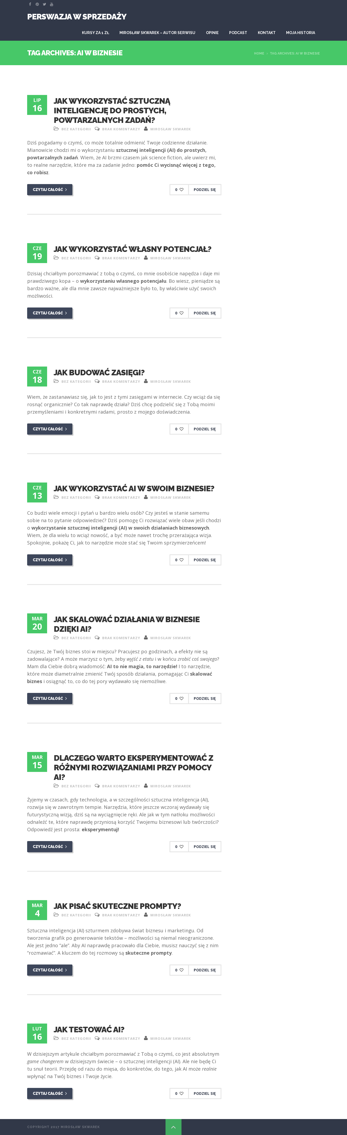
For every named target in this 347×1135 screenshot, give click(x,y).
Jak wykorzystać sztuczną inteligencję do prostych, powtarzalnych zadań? (112, 110)
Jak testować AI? (89, 1029)
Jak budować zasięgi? (99, 372)
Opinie (212, 33)
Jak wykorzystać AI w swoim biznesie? (134, 488)
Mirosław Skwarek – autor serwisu (157, 33)
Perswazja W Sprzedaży (76, 16)
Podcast (238, 33)
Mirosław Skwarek (170, 129)
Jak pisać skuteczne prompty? (117, 906)
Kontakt (267, 33)
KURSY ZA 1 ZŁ (95, 33)
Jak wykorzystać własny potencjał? (132, 249)
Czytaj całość (50, 189)
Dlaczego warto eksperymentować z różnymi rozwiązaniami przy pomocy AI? (133, 767)
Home (259, 53)
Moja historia (300, 33)
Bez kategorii (76, 129)
